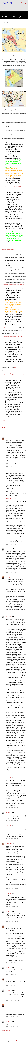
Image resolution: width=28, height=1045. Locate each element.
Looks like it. (16, 367)
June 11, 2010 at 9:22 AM (12, 974)
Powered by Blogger (14, 1041)
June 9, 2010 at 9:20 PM (12, 572)
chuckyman (9, 438)
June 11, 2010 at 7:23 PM (12, 1016)
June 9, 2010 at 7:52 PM (12, 466)
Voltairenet (3, 120)
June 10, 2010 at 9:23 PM (12, 906)
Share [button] (3, 427)
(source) (14, 56)
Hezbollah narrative (12, 424)
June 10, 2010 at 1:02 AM (12, 612)
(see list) (11, 333)
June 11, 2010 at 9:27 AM (12, 985)
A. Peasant (8, 549)
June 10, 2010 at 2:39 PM (12, 807)
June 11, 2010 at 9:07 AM (12, 962)
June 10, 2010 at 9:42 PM (12, 921)
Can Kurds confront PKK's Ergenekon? (7, 420)
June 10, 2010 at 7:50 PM (12, 888)
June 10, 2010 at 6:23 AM (12, 773)
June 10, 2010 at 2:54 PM (12, 820)
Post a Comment (6, 1030)
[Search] (22, 3)
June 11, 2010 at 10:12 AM (12, 1000)
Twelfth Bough (8, 4)
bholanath (8, 777)
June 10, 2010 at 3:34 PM (12, 839)
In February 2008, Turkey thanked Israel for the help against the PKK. (12, 336)
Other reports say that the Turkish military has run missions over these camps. (13, 284)
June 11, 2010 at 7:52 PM (12, 1026)
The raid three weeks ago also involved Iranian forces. (10, 327)
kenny (7, 1005)
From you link (9, 498)
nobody (8, 577)
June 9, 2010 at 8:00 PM (12, 544)
